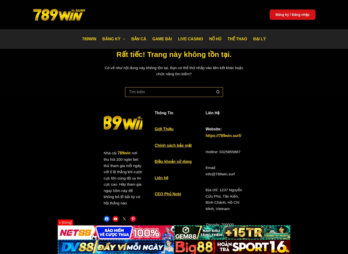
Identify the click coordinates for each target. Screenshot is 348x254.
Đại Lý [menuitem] (259, 39)
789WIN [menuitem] (89, 39)
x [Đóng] (65, 222)
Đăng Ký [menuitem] (114, 39)
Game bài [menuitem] (162, 39)
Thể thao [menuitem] (237, 39)
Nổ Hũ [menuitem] (215, 39)
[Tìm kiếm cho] (169, 86)
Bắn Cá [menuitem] (138, 39)
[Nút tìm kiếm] (218, 86)
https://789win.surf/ (264, 127)
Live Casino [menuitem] (190, 39)
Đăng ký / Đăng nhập (292, 15)
